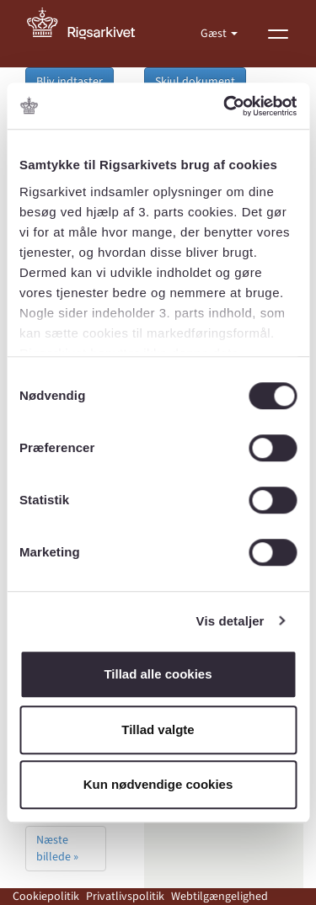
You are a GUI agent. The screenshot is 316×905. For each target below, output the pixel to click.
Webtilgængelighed (219, 896)
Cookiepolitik (46, 896)
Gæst (215, 33)
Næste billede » (57, 848)
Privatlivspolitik (125, 896)
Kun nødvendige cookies (158, 784)
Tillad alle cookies (158, 674)
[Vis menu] (278, 33)
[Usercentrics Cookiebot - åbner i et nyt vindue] (225, 106)
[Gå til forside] (90, 34)
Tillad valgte (157, 729)
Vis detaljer (230, 621)
